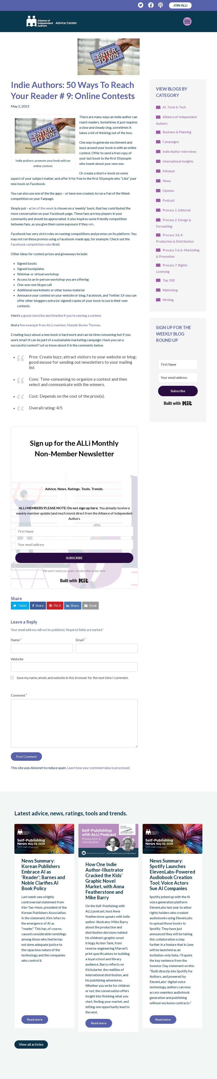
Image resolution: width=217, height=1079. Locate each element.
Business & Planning (177, 132)
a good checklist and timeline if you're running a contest (61, 315)
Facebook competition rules (31, 244)
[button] (20, 605)
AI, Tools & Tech (174, 107)
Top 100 (169, 280)
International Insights (178, 161)
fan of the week (42, 208)
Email (80, 640)
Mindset (169, 171)
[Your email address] (74, 545)
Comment (19, 695)
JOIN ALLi (180, 5)
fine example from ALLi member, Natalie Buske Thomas (60, 325)
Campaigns (171, 142)
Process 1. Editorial (177, 210)
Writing (168, 300)
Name (16, 640)
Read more (34, 1019)
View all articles (31, 1044)
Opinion (168, 190)
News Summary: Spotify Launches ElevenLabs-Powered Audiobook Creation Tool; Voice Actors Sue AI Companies (172, 874)
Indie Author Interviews (179, 151)
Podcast (169, 200)
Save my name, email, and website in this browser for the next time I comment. (72, 678)
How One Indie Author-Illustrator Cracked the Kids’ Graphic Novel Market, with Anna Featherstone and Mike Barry (104, 880)
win (90, 224)
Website (17, 659)
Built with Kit (74, 580)
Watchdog (170, 290)
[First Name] (74, 531)
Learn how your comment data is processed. (98, 768)
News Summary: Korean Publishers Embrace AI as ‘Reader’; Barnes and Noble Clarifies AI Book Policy (43, 874)
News (167, 181)
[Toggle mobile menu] (187, 21)
